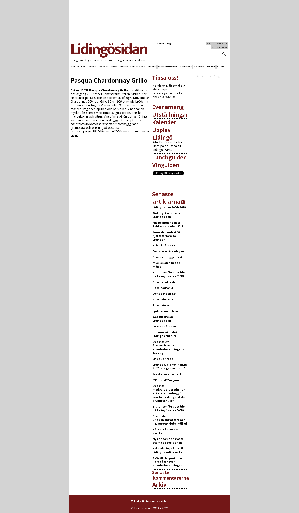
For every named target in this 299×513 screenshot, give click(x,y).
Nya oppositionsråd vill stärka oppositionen (169, 440)
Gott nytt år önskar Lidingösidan (166, 215)
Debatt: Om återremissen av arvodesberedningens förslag (168, 347)
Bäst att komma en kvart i (166, 431)
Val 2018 (211, 66)
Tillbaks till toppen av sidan (149, 501)
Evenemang (186, 66)
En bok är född (163, 359)
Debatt (152, 66)
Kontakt (211, 43)
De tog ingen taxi (165, 293)
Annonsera (222, 43)
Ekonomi (103, 66)
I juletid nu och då (165, 311)
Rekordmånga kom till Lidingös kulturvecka (168, 450)
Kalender (199, 66)
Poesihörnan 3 (163, 288)
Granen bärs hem (165, 326)
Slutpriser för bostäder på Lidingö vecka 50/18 (169, 408)
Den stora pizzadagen (168, 251)
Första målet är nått (167, 374)
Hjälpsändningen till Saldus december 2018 (168, 224)
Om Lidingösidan (220, 47)
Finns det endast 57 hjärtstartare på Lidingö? (166, 235)
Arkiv (159, 484)
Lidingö (92, 66)
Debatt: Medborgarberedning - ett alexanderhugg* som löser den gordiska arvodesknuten (169, 393)
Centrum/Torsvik (168, 66)
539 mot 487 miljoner (167, 380)
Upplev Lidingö (162, 133)
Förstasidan (78, 66)
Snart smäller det (165, 282)
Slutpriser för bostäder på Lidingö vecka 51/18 (169, 274)
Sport (114, 66)
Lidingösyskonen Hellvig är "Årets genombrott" (170, 366)
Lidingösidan (108, 48)
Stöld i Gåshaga (164, 245)
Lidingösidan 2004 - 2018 (169, 207)
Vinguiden (165, 165)
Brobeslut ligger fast (168, 257)
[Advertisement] (214, 142)
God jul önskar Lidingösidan (163, 318)
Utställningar (170, 114)
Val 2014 (221, 66)
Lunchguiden (169, 157)
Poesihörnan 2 (163, 299)
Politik (124, 66)
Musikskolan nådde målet (166, 264)
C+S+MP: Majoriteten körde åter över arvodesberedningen (167, 461)
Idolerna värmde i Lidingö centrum (165, 334)
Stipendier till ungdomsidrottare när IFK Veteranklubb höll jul (170, 419)
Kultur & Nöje (137, 66)
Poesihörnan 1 (163, 305)
